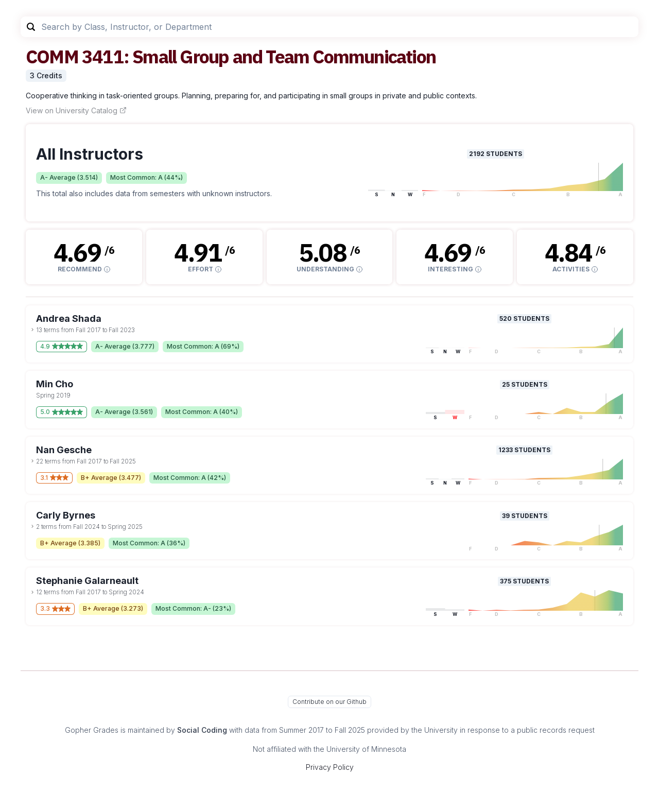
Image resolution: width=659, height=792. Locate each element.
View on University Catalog (76, 110)
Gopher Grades (91, 730)
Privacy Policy (330, 767)
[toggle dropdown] (32, 329)
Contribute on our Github (329, 701)
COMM (52, 56)
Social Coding (202, 730)
